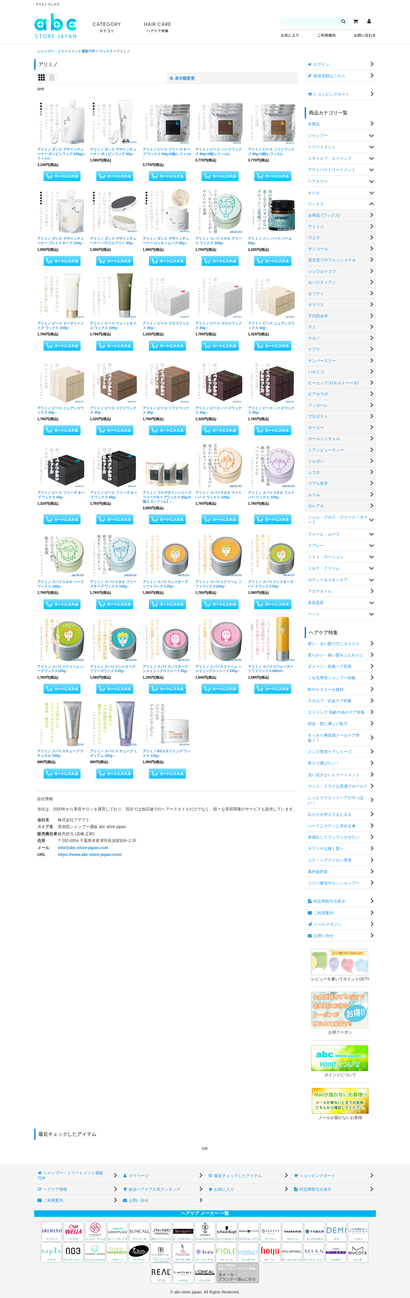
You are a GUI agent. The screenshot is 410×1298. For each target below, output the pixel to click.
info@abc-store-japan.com (83, 847)
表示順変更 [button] (182, 78)
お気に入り (290, 35)
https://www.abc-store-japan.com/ (90, 854)
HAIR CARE (157, 27)
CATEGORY (107, 27)
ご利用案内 (326, 35)
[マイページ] (369, 21)
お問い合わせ (365, 35)
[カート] (355, 21)
